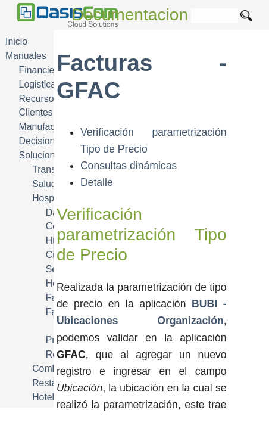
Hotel (43, 397)
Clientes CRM (48, 112)
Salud (44, 184)
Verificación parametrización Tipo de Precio (142, 234)
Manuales (25, 56)
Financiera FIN (50, 70)
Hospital (49, 198)
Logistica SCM (49, 84)
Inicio (16, 41)
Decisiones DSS (53, 141)
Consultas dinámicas (128, 166)
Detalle (96, 182)
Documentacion (130, 14)
